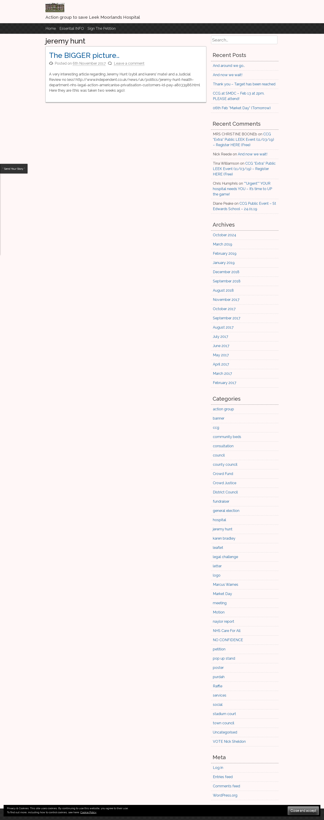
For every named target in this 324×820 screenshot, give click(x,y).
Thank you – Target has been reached (244, 84)
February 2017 (224, 383)
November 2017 (226, 300)
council (219, 455)
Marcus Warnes (225, 584)
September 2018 (227, 281)
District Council (225, 492)
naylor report (223, 621)
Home (50, 28)
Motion (219, 612)
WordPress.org (225, 795)
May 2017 (221, 355)
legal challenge (225, 557)
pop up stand (224, 658)
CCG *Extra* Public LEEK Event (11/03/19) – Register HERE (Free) (243, 139)
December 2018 (226, 272)
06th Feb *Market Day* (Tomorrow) (242, 108)
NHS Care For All (227, 631)
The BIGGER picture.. (84, 55)
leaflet (218, 547)
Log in (218, 767)
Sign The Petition (102, 28)
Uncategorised (225, 732)
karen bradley (224, 538)
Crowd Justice (224, 483)
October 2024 (224, 235)
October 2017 (224, 309)
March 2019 (222, 244)
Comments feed (226, 786)
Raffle (217, 686)
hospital (219, 520)
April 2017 (221, 364)
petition (219, 649)
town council (223, 723)
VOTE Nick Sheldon (229, 741)
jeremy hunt (222, 529)
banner (218, 418)
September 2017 (226, 318)
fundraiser (221, 501)
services (219, 695)
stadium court (224, 714)
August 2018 (223, 290)
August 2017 (223, 327)
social (218, 704)
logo (216, 575)
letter (217, 566)
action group (223, 409)
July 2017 (220, 336)
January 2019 (224, 263)
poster (218, 668)
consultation (223, 446)
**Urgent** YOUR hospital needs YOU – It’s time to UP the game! (242, 188)
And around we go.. (229, 66)
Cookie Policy (88, 812)
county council (225, 464)
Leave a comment (129, 63)
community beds (227, 437)
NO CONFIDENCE (228, 640)
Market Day (222, 594)
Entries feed (223, 777)
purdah (219, 677)
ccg (216, 427)
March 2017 (222, 373)
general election (226, 511)
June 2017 (221, 346)
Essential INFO (71, 28)
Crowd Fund (223, 474)
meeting (220, 603)
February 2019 (224, 253)
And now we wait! (227, 75)
